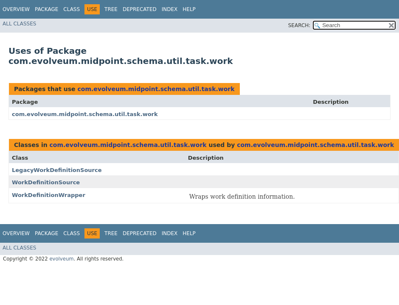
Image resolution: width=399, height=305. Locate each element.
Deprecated (140, 9)
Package (46, 9)
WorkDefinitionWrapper (48, 195)
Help (189, 9)
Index (170, 9)
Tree (111, 9)
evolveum (61, 259)
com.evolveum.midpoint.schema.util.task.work (155, 89)
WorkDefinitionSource (46, 182)
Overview (16, 9)
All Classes (19, 24)
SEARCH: (299, 25)
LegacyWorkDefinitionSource (57, 170)
